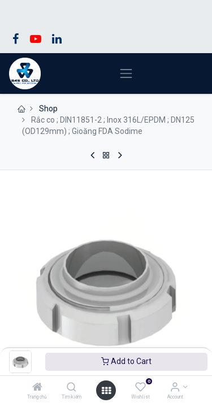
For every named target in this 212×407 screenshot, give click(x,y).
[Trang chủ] (37, 387)
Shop (48, 108)
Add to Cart (126, 361)
